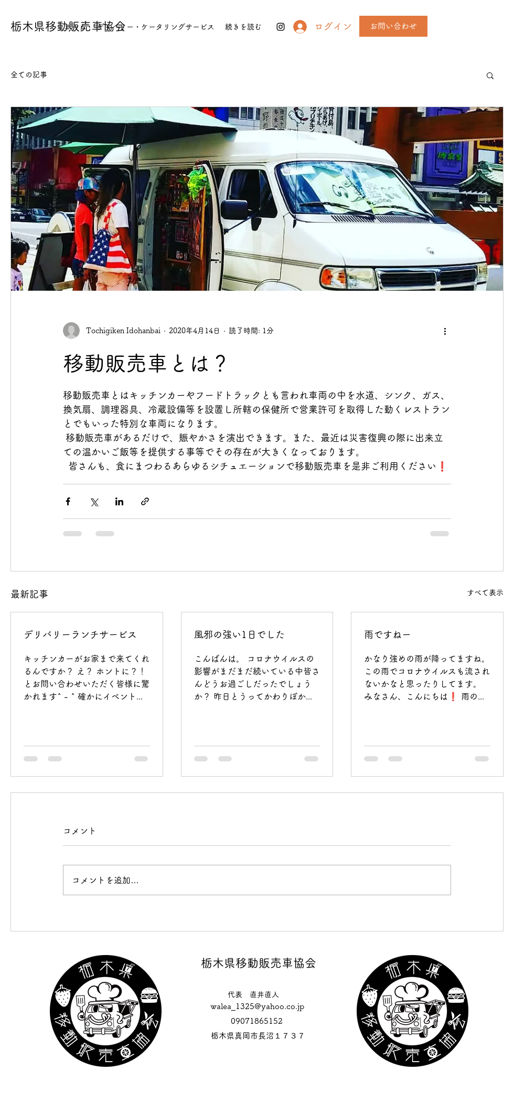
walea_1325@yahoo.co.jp (257, 1006)
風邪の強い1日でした (239, 634)
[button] (490, 75)
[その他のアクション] (444, 330)
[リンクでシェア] (145, 501)
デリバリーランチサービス (80, 634)
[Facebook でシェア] (68, 501)
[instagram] (280, 27)
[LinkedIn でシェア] (119, 501)
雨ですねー (387, 634)
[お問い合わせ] (393, 26)
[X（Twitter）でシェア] (94, 501)
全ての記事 (28, 74)
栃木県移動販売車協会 (258, 963)
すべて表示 (485, 592)
